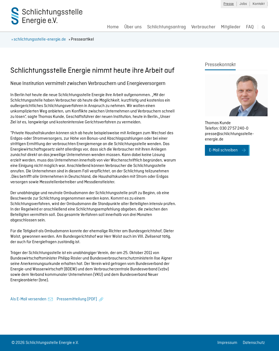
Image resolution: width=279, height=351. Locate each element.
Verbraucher (203, 27)
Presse (228, 4)
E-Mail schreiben (223, 150)
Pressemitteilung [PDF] (77, 299)
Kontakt (259, 4)
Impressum (227, 343)
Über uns (133, 27)
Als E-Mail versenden (28, 299)
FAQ (250, 27)
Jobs (243, 4)
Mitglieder (231, 27)
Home (113, 27)
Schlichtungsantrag (166, 27)
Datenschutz (254, 343)
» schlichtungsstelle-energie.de (38, 39)
